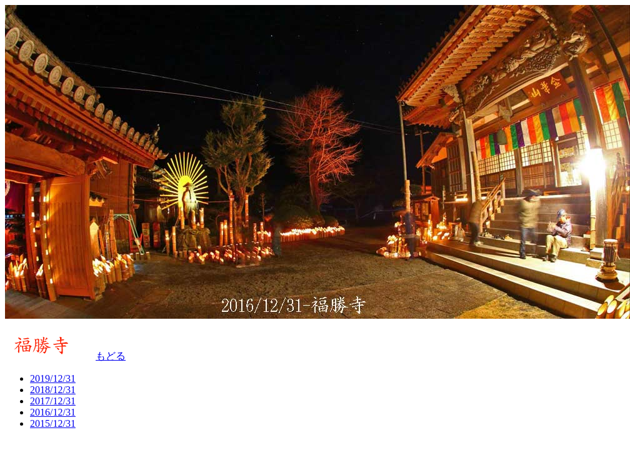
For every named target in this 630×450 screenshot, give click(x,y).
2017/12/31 (53, 401)
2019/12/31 (53, 378)
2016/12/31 (53, 412)
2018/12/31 (53, 389)
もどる (111, 356)
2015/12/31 (53, 423)
